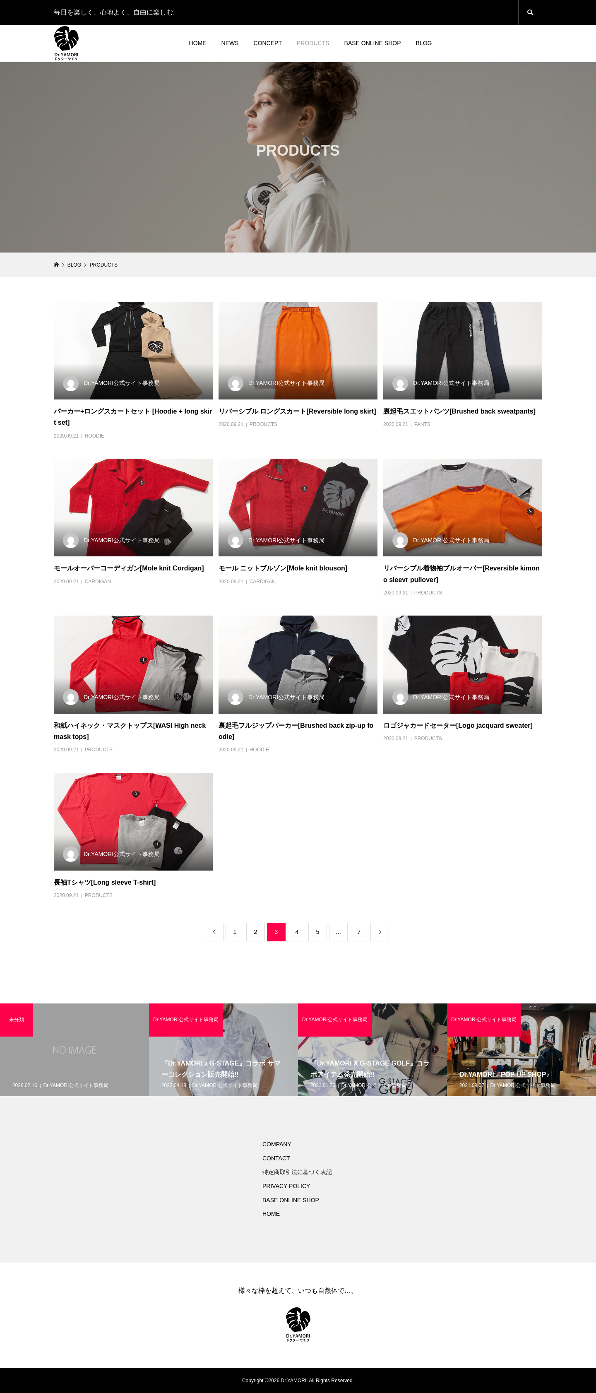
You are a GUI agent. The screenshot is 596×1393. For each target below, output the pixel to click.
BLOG (424, 43)
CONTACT (276, 1158)
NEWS (230, 43)
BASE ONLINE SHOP (372, 43)
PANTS (422, 424)
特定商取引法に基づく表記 (297, 1172)
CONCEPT (268, 43)
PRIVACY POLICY (286, 1186)
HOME (198, 43)
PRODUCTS (313, 43)
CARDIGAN (98, 582)
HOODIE (94, 436)
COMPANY (276, 1144)
